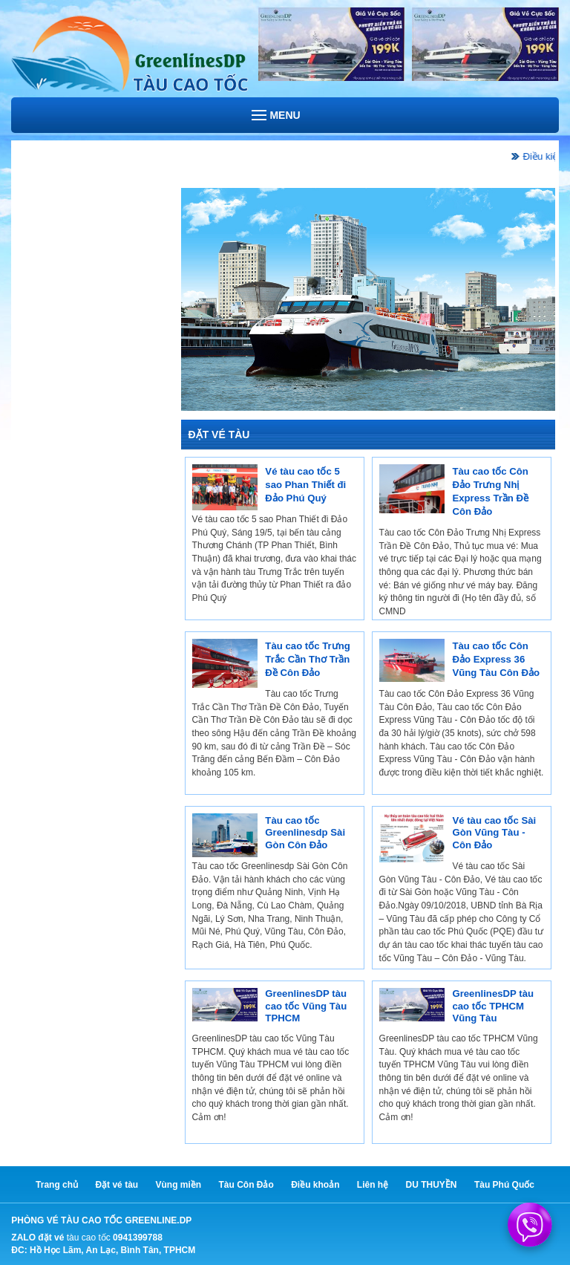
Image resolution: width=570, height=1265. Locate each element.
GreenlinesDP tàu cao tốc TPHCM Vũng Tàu (493, 1006)
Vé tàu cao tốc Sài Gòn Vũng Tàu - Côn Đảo (494, 833)
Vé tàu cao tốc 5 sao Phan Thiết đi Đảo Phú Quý (305, 485)
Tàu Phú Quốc (504, 1185)
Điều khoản (315, 1185)
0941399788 (138, 1237)
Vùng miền (178, 1185)
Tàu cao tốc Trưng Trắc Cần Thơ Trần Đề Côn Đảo (307, 659)
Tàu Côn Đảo (246, 1185)
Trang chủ (57, 1185)
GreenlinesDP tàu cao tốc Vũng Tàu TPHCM (306, 1006)
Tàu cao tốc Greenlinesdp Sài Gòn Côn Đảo (305, 833)
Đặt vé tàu (116, 1185)
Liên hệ (372, 1185)
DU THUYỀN (431, 1185)
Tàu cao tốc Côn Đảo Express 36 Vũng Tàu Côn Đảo (496, 659)
